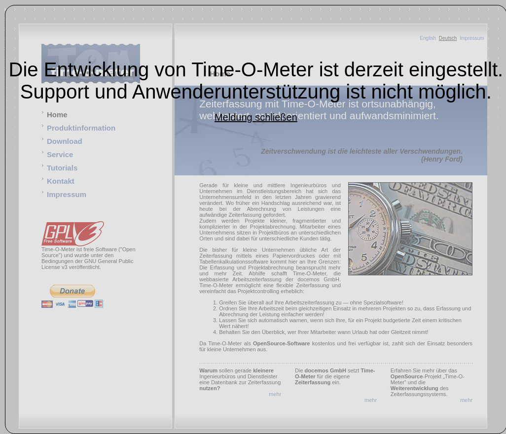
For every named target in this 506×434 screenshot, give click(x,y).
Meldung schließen (256, 117)
